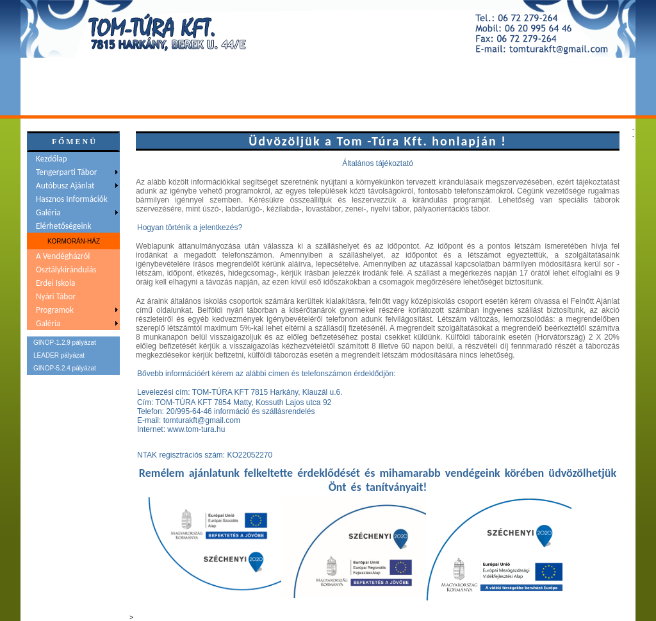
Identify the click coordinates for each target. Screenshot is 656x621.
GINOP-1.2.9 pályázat (64, 342)
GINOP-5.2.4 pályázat (64, 368)
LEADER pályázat (59, 355)
